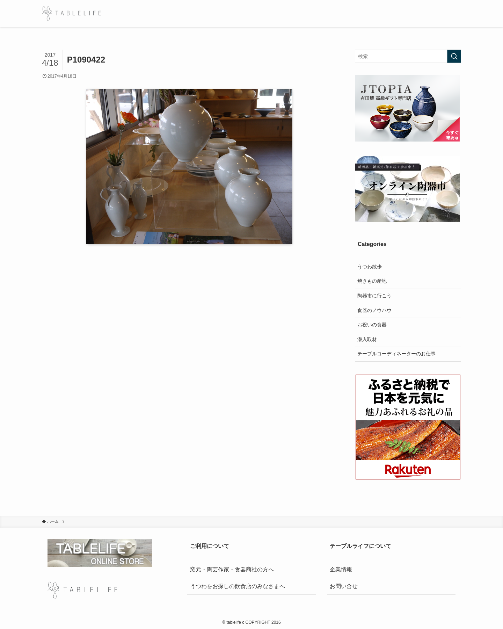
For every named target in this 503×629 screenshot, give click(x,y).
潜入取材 (367, 339)
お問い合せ (344, 586)
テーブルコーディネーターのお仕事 (396, 353)
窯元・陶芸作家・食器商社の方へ (232, 569)
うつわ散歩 (369, 266)
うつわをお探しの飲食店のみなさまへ (237, 586)
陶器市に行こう (374, 295)
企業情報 (341, 569)
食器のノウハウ (374, 310)
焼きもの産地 (372, 281)
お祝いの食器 (372, 324)
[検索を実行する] (454, 56)
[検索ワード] (408, 56)
